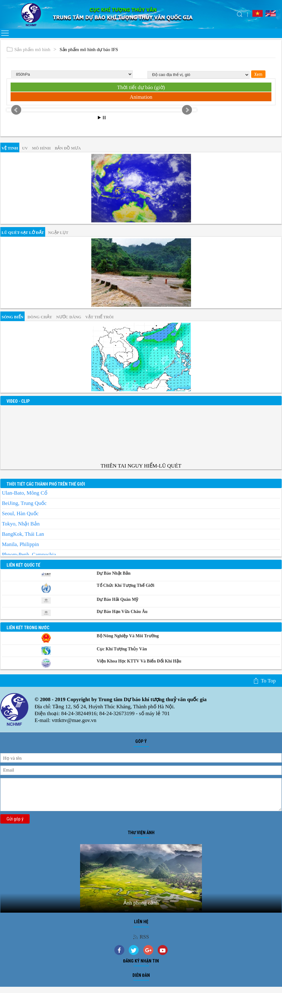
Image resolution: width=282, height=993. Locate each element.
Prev (16, 110)
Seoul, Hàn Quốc (20, 513)
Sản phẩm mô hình (28, 50)
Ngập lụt (58, 232)
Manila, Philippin (20, 544)
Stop (104, 117)
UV (25, 148)
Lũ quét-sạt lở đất (23, 232)
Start (99, 117)
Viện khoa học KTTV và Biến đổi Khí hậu (139, 661)
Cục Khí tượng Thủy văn (122, 649)
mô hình (41, 148)
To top (264, 681)
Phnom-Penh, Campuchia (29, 555)
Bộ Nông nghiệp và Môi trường (128, 636)
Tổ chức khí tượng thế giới (125, 585)
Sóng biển (12, 317)
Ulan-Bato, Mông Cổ (24, 493)
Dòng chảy (39, 317)
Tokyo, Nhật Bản (21, 524)
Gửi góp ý (15, 819)
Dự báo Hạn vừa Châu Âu (122, 611)
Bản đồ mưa (68, 148)
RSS (141, 937)
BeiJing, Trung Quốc (24, 503)
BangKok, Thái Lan (23, 534)
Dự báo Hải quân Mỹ (117, 599)
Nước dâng (68, 317)
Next (187, 110)
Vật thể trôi (99, 317)
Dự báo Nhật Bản (114, 573)
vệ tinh (10, 148)
